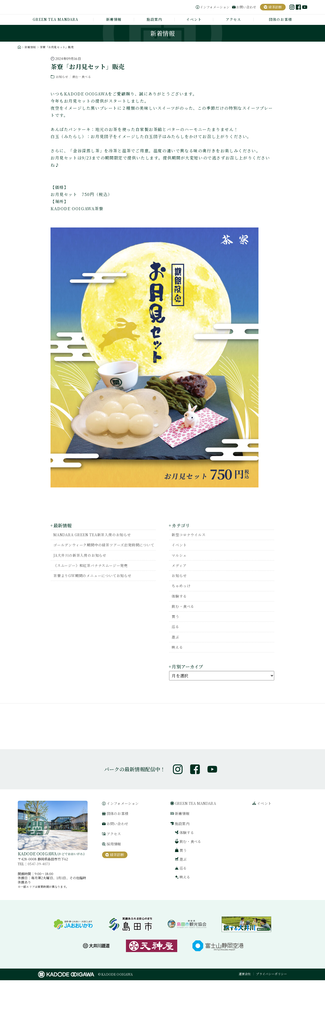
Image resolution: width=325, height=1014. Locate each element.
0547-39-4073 (39, 897)
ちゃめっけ (182, 590)
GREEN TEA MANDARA (55, 19)
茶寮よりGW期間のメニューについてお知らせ (97, 584)
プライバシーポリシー (271, 1007)
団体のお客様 (280, 19)
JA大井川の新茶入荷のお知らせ (83, 562)
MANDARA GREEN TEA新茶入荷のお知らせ (97, 535)
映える (178, 655)
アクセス (233, 19)
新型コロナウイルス (191, 535)
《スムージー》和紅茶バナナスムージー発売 (95, 573)
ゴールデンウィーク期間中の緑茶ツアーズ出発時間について (104, 548)
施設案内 (154, 19)
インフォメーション (215, 7)
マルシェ (180, 557)
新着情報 (114, 19)
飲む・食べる (83, 76)
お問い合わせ (246, 7)
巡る (176, 633)
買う (176, 622)
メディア (180, 568)
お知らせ (62, 76)
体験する (180, 600)
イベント (194, 19)
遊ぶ (176, 644)
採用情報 (114, 878)
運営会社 (245, 1007)
